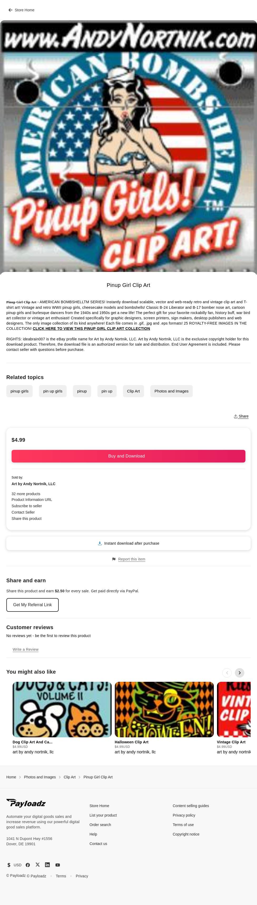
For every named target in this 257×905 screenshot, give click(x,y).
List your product (103, 815)
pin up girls (52, 391)
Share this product (27, 518)
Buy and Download (128, 456)
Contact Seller (23, 512)
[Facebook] (27, 865)
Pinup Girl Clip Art (97, 777)
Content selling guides (191, 806)
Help (93, 834)
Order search (100, 825)
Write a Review (25, 649)
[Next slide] (239, 673)
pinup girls (19, 391)
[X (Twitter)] (38, 864)
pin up (107, 391)
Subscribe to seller (27, 506)
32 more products (26, 494)
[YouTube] (57, 865)
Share (241, 416)
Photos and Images (172, 391)
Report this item (128, 559)
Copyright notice (186, 834)
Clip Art (133, 391)
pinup (82, 391)
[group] (62, 718)
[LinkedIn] (47, 864)
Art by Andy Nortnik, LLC (34, 484)
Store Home (21, 10)
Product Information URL (32, 500)
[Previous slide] (227, 673)
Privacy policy (184, 815)
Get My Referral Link (32, 605)
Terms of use (183, 825)
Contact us (98, 844)
